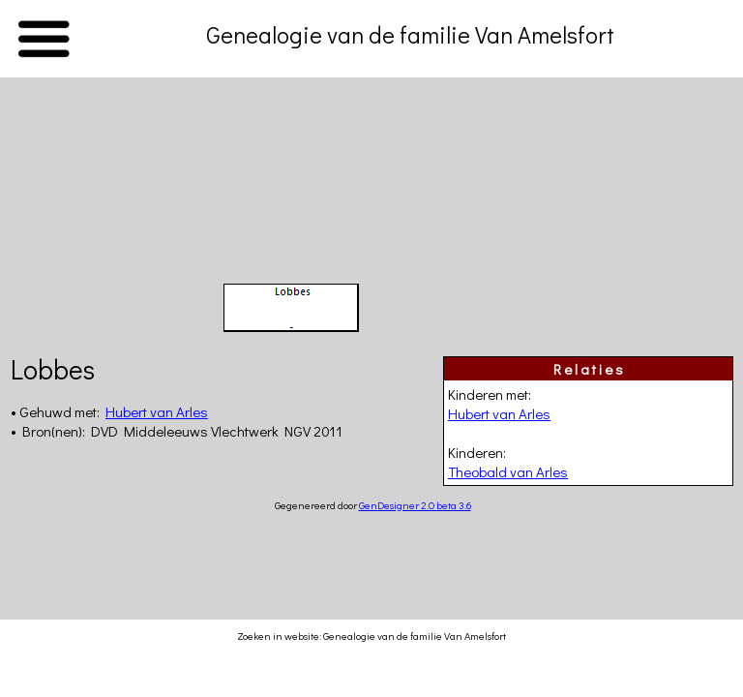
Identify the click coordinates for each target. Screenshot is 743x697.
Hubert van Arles (499, 413)
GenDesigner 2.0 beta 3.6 (415, 505)
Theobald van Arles (508, 471)
